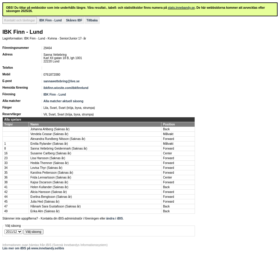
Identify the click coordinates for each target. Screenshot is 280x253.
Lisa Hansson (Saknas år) (47, 158)
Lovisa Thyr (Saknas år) (46, 167)
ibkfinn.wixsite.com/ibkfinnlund (65, 88)
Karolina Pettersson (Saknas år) (51, 172)
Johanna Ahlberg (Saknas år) (50, 129)
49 (6, 211)
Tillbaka (92, 20)
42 (6, 192)
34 (6, 167)
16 (6, 153)
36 (6, 177)
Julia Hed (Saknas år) (44, 201)
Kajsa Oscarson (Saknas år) (49, 182)
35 (6, 172)
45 (6, 201)
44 (6, 196)
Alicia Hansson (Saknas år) (48, 192)
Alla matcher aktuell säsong (63, 101)
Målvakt (168, 134)
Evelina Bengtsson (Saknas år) (51, 196)
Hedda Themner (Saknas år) (49, 163)
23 (6, 158)
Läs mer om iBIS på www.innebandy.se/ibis (33, 248)
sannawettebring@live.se (61, 81)
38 (6, 182)
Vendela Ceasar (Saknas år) (49, 134)
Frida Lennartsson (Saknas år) (50, 177)
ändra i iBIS (114, 218)
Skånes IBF (74, 20)
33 (6, 163)
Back (166, 129)
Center (167, 153)
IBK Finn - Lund (50, 20)
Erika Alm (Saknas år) (45, 211)
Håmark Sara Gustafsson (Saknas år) (55, 206)
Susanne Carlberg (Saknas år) (50, 153)
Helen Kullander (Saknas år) (49, 187)
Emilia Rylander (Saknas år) (49, 143)
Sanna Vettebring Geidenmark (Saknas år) (58, 148)
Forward (168, 139)
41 (6, 187)
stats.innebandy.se (181, 7)
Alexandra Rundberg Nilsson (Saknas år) (57, 139)
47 (6, 206)
